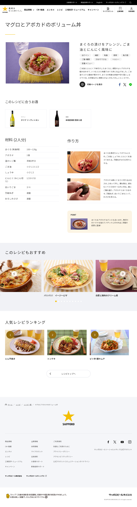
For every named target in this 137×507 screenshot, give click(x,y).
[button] (56, 301)
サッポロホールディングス (115, 3)
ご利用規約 (57, 441)
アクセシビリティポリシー (63, 456)
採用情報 (131, 11)
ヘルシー (115, 59)
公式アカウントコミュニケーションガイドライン (71, 461)
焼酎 (96, 55)
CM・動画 (40, 9)
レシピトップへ (68, 373)
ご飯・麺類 (86, 59)
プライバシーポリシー (61, 451)
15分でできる (101, 59)
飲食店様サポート (87, 3)
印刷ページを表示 (94, 84)
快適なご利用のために (61, 446)
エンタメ (50, 9)
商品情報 (28, 9)
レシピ (60, 9)
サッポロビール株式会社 (13, 476)
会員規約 (34, 456)
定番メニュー (87, 63)
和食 (106, 55)
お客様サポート (72, 3)
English (99, 3)
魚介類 (125, 55)
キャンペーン (93, 9)
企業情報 (120, 11)
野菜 (115, 55)
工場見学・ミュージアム (75, 9)
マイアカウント (108, 11)
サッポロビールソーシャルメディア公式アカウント (113, 449)
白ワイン (85, 55)
